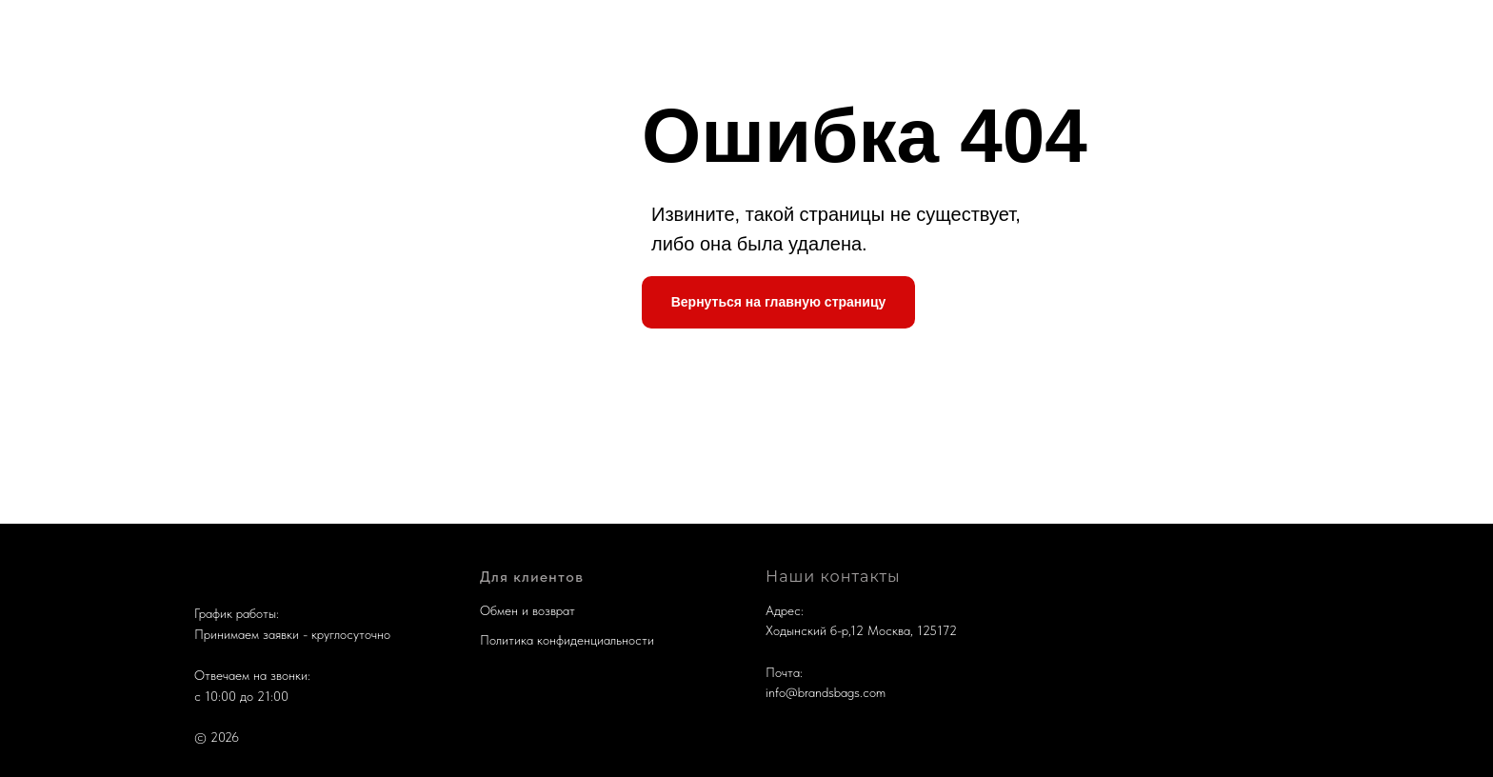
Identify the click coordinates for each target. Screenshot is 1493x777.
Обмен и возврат (527, 610)
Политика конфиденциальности (567, 640)
